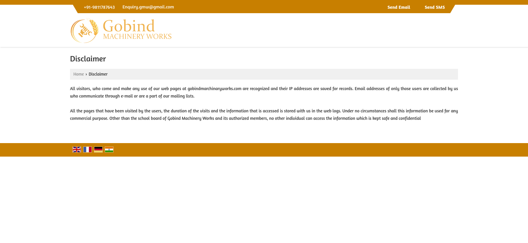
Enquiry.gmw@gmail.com (148, 6)
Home (78, 74)
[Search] (454, 32)
